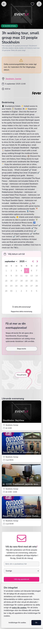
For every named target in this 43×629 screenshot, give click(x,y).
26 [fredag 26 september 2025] (26, 286)
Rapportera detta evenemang (21, 311)
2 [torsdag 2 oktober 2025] (21, 291)
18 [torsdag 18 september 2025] (21, 281)
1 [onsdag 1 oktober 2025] (16, 291)
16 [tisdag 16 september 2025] (11, 281)
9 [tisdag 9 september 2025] (11, 275)
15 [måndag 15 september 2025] (6, 281)
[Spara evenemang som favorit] (32, 4)
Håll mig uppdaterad (21, 579)
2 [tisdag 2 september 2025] (11, 270)
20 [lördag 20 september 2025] (31, 281)
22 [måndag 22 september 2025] (6, 286)
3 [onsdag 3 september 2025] (16, 270)
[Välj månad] (11, 261)
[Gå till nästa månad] (37, 261)
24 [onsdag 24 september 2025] (16, 286)
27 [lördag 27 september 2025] (31, 286)
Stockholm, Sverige (13, 78)
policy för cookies (19, 607)
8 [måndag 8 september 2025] (6, 275)
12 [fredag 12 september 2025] (26, 275)
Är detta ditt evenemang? (21, 307)
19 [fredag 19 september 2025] (26, 281)
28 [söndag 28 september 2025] (36, 286)
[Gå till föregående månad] (33, 261)
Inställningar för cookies (17, 622)
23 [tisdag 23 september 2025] (11, 286)
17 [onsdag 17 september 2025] (16, 281)
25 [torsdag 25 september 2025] (21, 286)
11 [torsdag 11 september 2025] (21, 275)
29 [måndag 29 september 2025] (6, 291)
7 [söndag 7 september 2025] (36, 270)
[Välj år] (22, 261)
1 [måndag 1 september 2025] (6, 270)
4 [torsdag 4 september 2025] (21, 270)
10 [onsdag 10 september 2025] (16, 275)
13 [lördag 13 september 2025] (31, 275)
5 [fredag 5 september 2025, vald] (26, 270)
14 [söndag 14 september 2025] (36, 275)
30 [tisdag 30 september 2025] (11, 291)
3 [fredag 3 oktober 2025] (26, 291)
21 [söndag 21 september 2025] (36, 281)
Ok (36, 622)
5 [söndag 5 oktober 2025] (36, 291)
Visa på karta (21, 375)
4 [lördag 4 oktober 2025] (31, 291)
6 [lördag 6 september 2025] (31, 270)
